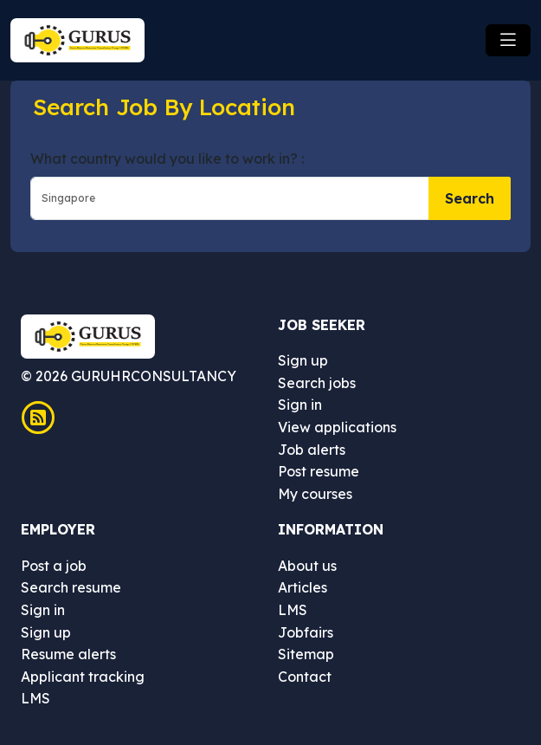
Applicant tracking (83, 676)
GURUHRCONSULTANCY (152, 376)
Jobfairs (305, 632)
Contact (305, 676)
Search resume (71, 587)
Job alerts (311, 449)
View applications (337, 427)
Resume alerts (68, 654)
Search (469, 198)
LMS (35, 698)
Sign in (300, 404)
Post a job (54, 565)
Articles (302, 587)
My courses (315, 493)
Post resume (318, 471)
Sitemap (306, 654)
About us (307, 565)
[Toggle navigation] (508, 40)
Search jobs (317, 383)
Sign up (303, 360)
